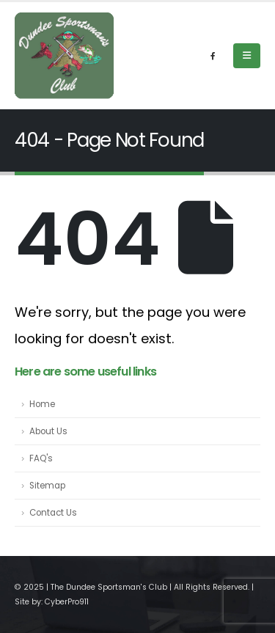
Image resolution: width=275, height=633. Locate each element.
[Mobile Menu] (246, 55)
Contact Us (53, 513)
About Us (48, 431)
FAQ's (41, 458)
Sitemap (47, 485)
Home (42, 404)
